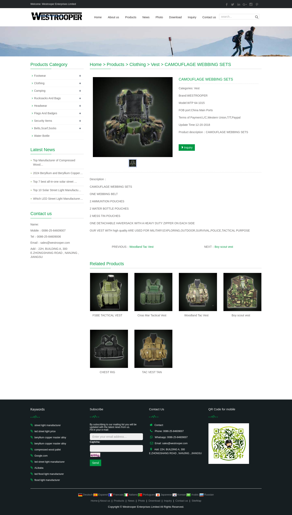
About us (113, 17)
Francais (116, 494)
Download (175, 17)
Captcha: (95, 442)
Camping (39, 90)
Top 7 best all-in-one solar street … (55, 181)
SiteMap (196, 500)
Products (130, 17)
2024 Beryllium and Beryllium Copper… (58, 173)
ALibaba (38, 468)
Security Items (43, 120)
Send (95, 462)
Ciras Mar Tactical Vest (151, 315)
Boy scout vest (224, 246)
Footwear (40, 75)
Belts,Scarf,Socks (45, 128)
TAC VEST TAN (152, 372)
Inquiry (192, 17)
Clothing (137, 64)
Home (98, 17)
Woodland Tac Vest (141, 246)
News (145, 17)
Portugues (147, 494)
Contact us (209, 17)
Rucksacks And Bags (47, 98)
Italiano (131, 494)
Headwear (40, 105)
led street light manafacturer (49, 461)
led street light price (45, 431)
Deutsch (85, 494)
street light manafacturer (47, 425)
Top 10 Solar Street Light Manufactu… (57, 190)
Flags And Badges (45, 113)
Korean (180, 494)
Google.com (41, 455)
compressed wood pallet (47, 449)
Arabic (193, 494)
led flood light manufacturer (49, 474)
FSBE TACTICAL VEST (107, 315)
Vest (155, 64)
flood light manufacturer (47, 480)
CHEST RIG (107, 372)
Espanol (100, 494)
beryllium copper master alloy (50, 437)
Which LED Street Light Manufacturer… (58, 198)
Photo (159, 17)
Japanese (164, 494)
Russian (207, 494)
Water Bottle (42, 135)
